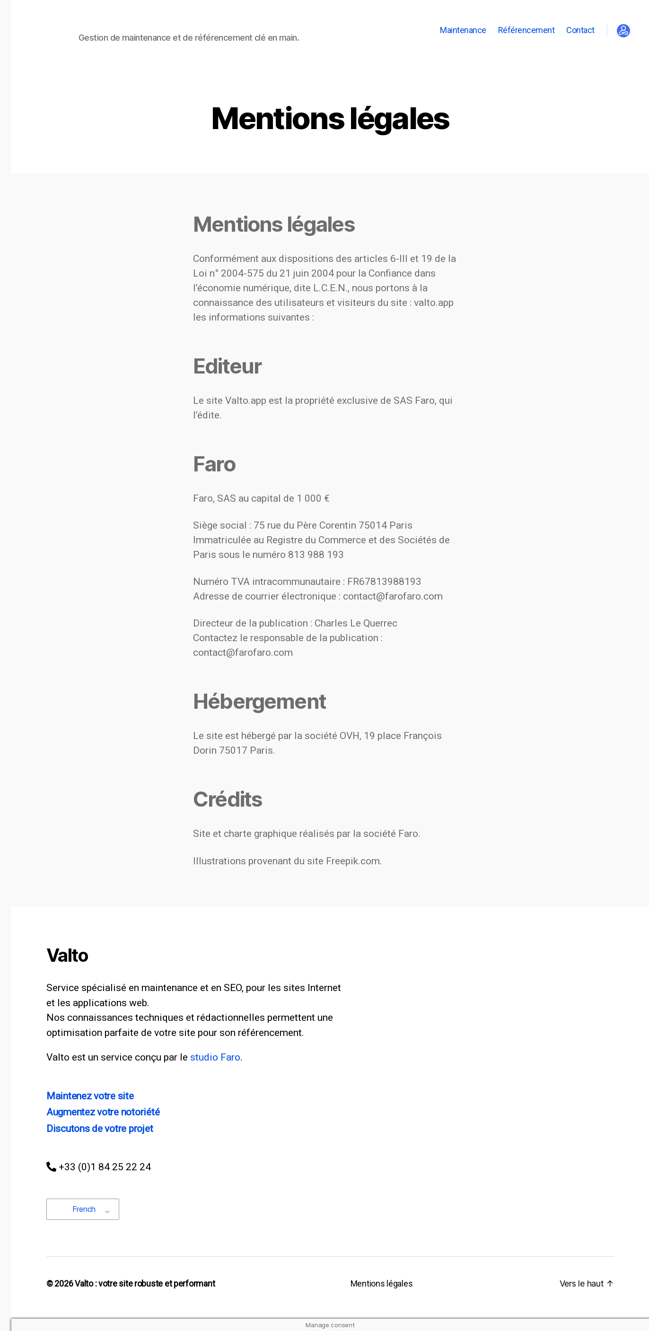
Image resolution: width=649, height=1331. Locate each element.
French (78, 1209)
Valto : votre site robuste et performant (145, 1283)
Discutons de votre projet (99, 1128)
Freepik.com (353, 861)
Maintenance (463, 30)
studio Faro (215, 1057)
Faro (408, 833)
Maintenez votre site (90, 1096)
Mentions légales (382, 1283)
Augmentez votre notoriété (102, 1112)
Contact (580, 30)
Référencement (526, 30)
